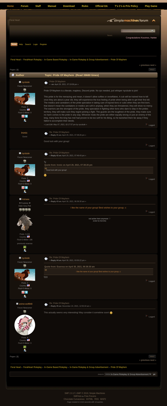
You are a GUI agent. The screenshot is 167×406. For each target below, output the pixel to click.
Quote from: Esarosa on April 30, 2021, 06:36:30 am (69, 266)
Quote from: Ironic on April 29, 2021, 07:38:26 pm (68, 165)
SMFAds (77, 396)
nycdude (26, 82)
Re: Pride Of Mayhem (59, 132)
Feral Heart (14, 20)
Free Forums (90, 396)
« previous (144, 65)
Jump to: (101, 374)
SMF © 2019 (82, 393)
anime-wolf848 (25, 304)
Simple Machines (97, 393)
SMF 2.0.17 (70, 393)
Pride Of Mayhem (57, 81)
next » (153, 65)
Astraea (25, 199)
